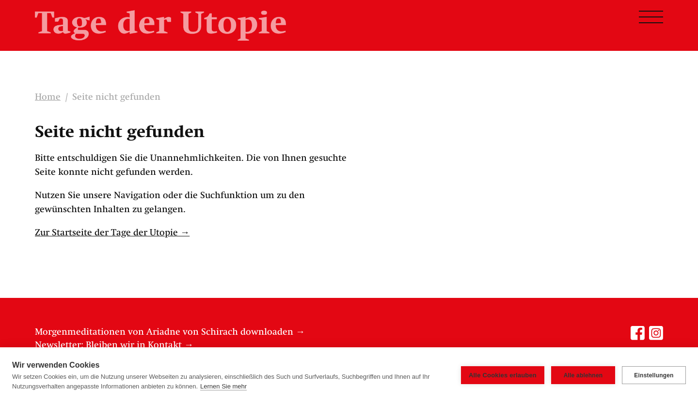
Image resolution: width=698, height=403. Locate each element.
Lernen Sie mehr (223, 386)
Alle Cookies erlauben (503, 375)
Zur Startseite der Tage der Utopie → (112, 233)
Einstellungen (653, 375)
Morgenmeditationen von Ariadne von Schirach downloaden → (170, 332)
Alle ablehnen (583, 375)
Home (48, 97)
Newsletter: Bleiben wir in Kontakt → (114, 345)
